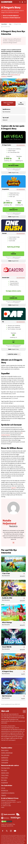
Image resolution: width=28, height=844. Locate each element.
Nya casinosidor (5, 755)
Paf (13, 341)
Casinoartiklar (4, 760)
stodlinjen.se (17, 170)
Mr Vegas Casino (13, 165)
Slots (10, 24)
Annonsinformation (5, 26)
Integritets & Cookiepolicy (7, 793)
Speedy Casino (5, 772)
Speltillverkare (4, 757)
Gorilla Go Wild (7, 598)
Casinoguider (4, 762)
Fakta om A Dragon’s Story (8, 103)
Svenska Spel (13, 297)
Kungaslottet (13, 209)
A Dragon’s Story (7, 671)
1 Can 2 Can (6, 573)
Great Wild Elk (6, 647)
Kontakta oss (4, 790)
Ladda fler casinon (12, 354)
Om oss (3, 788)
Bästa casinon (5, 750)
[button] (24, 711)
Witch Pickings (7, 622)
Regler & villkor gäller (17, 168)
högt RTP (13, 488)
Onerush (13, 253)
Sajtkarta (3, 795)
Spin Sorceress (7, 696)
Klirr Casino (4, 780)
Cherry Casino (4, 775)
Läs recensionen (21, 145)
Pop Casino (4, 770)
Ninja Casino (4, 777)
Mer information (21, 103)
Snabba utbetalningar (7, 752)
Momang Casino (5, 768)
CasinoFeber (4, 24)
